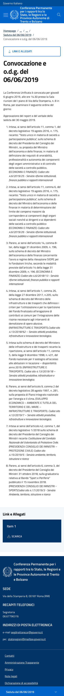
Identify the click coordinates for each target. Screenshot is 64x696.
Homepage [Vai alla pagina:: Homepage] (9, 31)
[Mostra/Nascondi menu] (6, 15)
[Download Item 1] (14, 536)
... (21, 31)
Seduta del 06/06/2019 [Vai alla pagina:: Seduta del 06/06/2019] (17, 35)
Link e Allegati (20, 51)
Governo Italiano (12, 3)
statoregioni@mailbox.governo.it (27, 639)
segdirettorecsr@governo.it (27, 632)
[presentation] (59, 15)
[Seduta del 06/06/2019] (32, 692)
